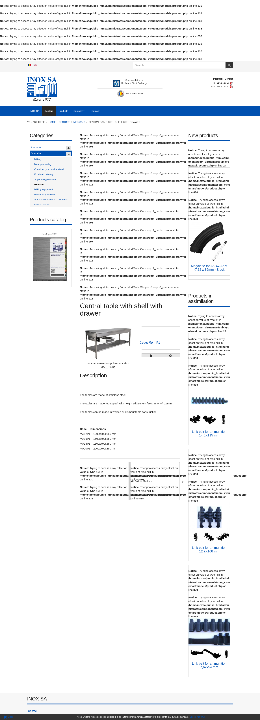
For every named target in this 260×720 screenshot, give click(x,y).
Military (38, 159)
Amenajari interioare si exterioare (51, 199)
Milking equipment (43, 189)
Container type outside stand (49, 169)
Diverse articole (42, 204)
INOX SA (34, 111)
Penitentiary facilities (44, 194)
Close (8, 717)
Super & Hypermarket (45, 179)
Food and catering (43, 174)
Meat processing (42, 164)
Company (78, 111)
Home (52, 122)
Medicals (79, 122)
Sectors (49, 111)
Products (63, 111)
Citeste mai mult (197, 717)
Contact (95, 111)
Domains (36, 153)
